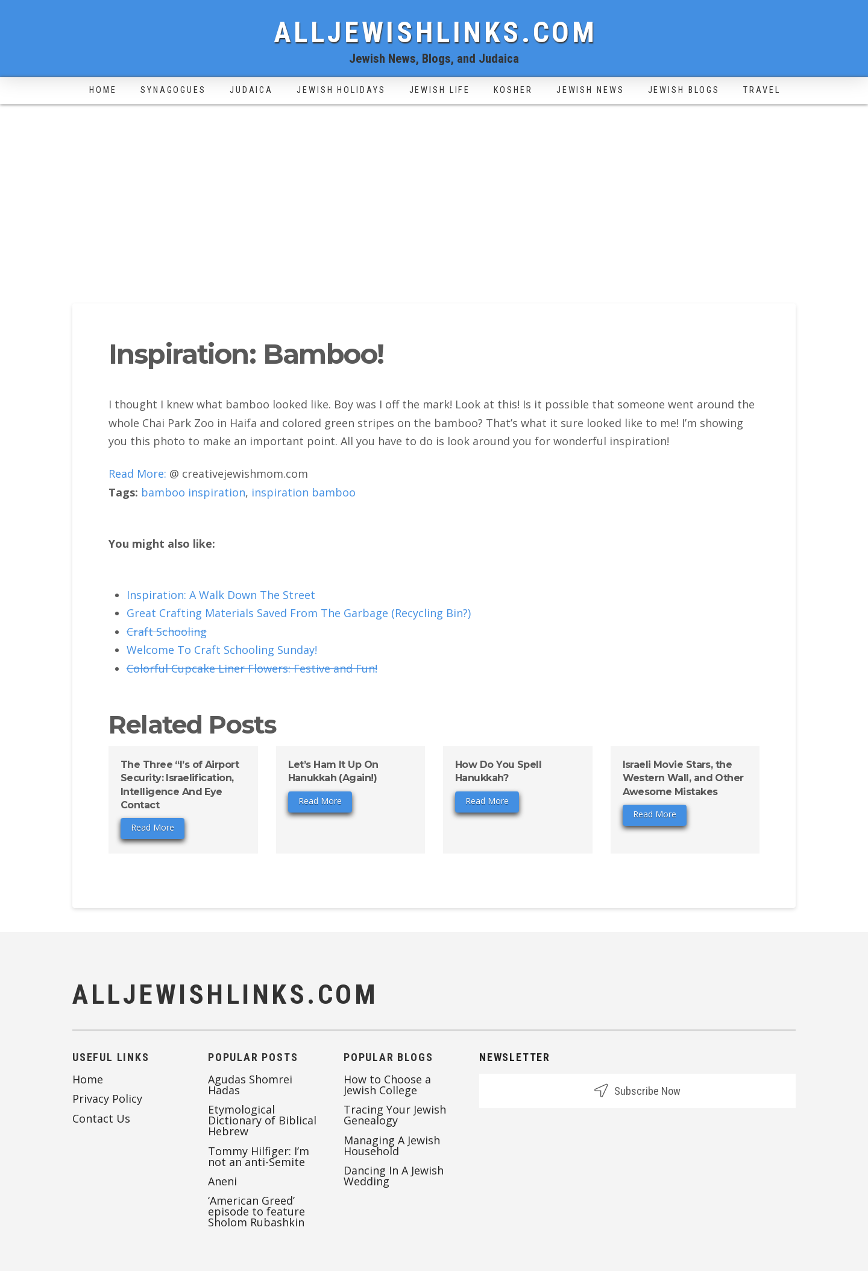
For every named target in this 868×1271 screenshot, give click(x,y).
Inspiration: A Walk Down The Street (221, 595)
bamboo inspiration (193, 492)
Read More (152, 827)
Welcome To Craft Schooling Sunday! (222, 649)
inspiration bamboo (303, 492)
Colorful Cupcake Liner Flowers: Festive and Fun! (252, 668)
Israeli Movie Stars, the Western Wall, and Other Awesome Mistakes (683, 778)
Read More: (137, 473)
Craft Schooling (167, 631)
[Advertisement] (434, 194)
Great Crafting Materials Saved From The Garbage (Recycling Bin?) (299, 613)
